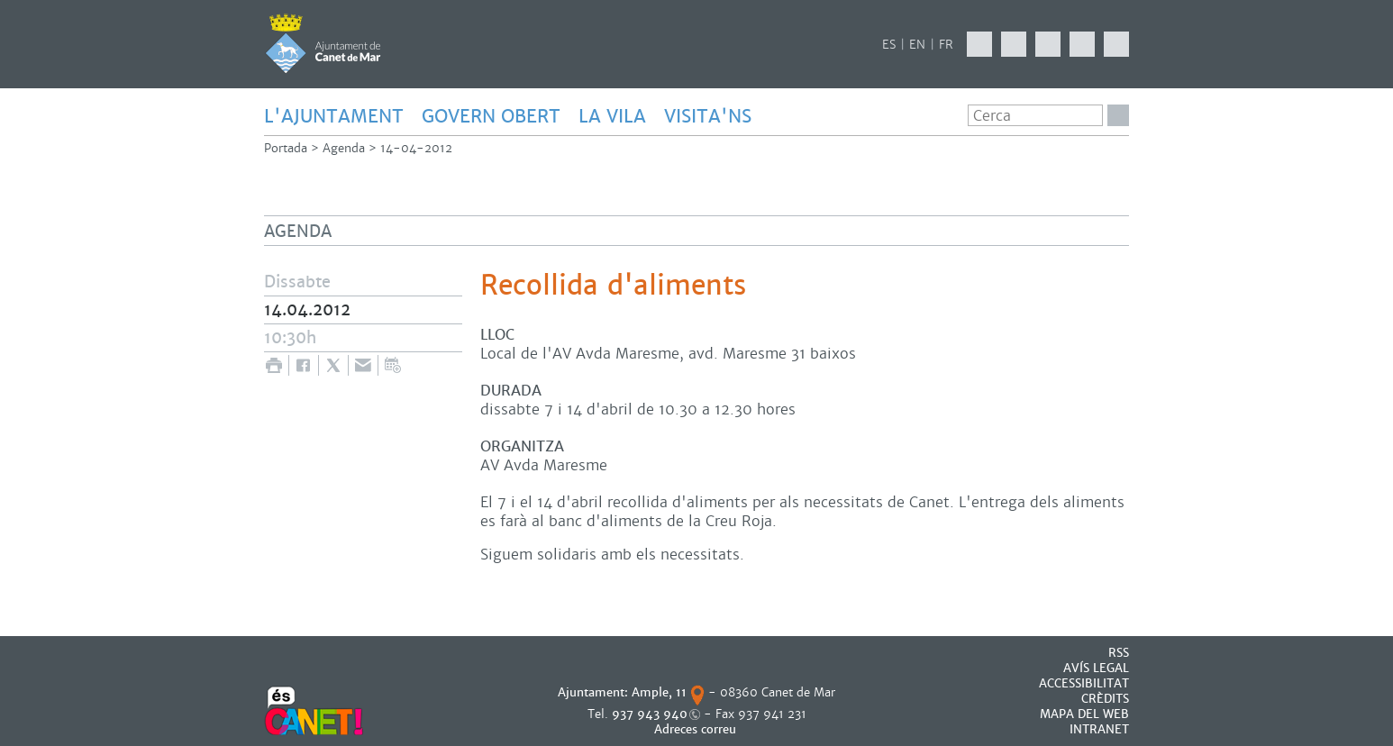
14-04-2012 (416, 148)
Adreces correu (697, 729)
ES (889, 44)
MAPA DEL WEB (1084, 714)
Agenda (344, 148)
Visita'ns (707, 116)
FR (946, 44)
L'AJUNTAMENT (334, 116)
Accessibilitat (1084, 683)
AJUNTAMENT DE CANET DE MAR (323, 43)
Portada (285, 148)
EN (917, 44)
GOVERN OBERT (491, 116)
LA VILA (612, 116)
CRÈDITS (1105, 698)
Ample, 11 (659, 692)
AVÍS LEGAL (1096, 668)
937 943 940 (649, 714)
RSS (1118, 652)
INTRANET (1099, 729)
